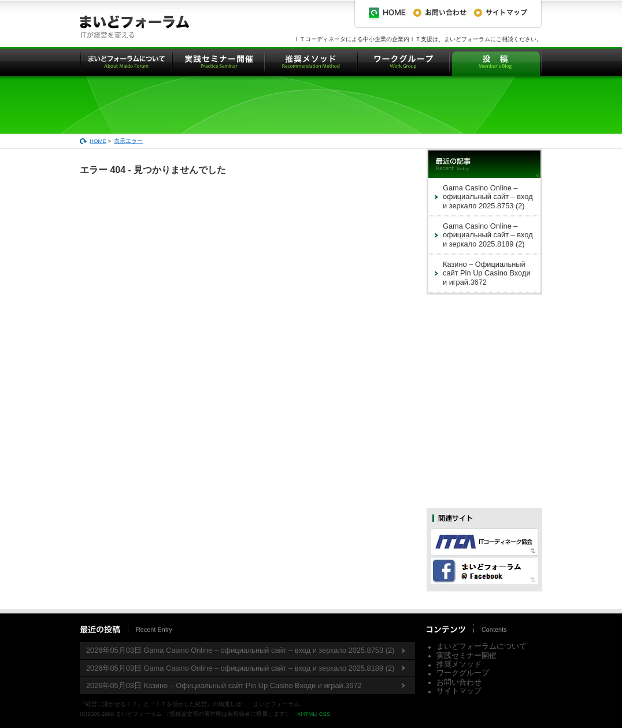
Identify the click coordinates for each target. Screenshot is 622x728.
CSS (325, 714)
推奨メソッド (459, 664)
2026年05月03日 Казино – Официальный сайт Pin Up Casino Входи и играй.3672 (224, 685)
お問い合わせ (459, 682)
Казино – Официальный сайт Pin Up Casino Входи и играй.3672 (487, 273)
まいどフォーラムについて (481, 646)
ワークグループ (462, 672)
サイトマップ (459, 690)
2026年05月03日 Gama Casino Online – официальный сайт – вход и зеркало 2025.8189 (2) (240, 668)
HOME (98, 141)
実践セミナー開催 (466, 655)
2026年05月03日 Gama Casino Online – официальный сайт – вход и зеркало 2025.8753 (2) (240, 650)
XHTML (306, 714)
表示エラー (128, 141)
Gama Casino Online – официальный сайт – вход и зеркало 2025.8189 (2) (488, 235)
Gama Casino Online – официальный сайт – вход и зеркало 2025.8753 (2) (488, 196)
